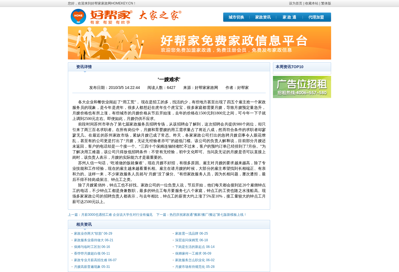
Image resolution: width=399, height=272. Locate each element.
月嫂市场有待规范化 (190, 267)
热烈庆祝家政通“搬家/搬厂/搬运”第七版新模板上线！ (208, 215)
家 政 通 (289, 17)
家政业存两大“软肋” (88, 233)
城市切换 (236, 17)
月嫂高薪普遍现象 (87, 267)
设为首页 (295, 3)
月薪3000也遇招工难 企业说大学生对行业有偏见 (117, 215)
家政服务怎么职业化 (190, 260)
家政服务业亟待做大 (89, 240)
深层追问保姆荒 (186, 240)
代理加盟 (316, 17)
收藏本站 (311, 3)
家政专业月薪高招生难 (90, 260)
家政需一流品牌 (186, 233)
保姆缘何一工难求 (188, 253)
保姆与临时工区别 (87, 247)
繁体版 (326, 3)
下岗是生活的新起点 (190, 247)
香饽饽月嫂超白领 (87, 253)
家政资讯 (263, 17)
